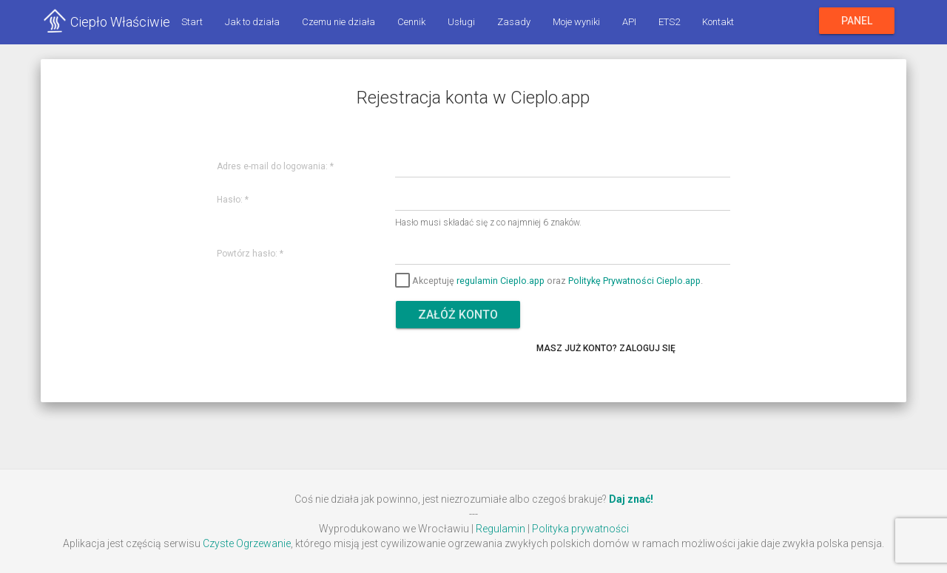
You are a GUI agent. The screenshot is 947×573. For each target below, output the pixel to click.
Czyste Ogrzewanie (247, 543)
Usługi (461, 21)
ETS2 (669, 21)
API (629, 21)
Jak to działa (252, 21)
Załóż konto (458, 315)
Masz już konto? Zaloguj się (605, 348)
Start (192, 21)
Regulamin (500, 529)
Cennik (411, 21)
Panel (856, 21)
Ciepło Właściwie (120, 22)
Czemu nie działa (338, 21)
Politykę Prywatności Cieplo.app (634, 279)
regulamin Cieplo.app (500, 279)
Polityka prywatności (580, 529)
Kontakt (718, 21)
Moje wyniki (576, 21)
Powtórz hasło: (250, 254)
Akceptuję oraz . (549, 279)
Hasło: (233, 200)
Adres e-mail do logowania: (275, 167)
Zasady (513, 21)
